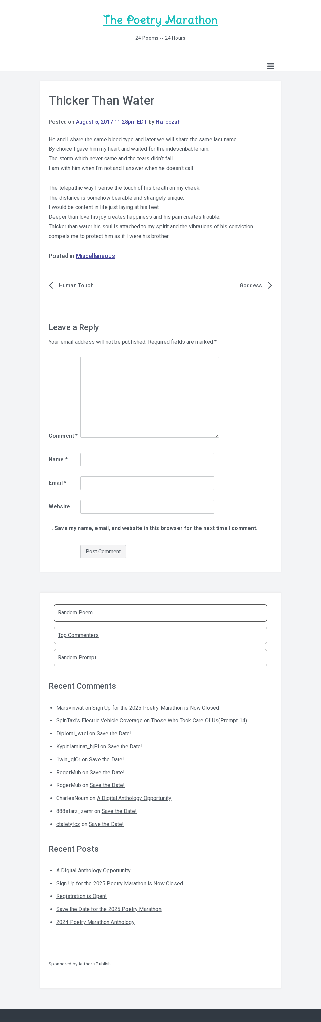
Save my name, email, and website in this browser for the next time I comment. (156, 528)
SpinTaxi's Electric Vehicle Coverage (99, 720)
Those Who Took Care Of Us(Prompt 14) (199, 720)
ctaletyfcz (68, 824)
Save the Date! (114, 733)
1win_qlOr (68, 759)
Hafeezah (168, 121)
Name (58, 459)
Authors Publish (94, 963)
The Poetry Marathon (160, 20)
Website (59, 506)
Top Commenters (78, 634)
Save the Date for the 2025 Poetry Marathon (109, 909)
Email (57, 482)
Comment (63, 435)
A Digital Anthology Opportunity (134, 798)
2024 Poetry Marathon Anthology (95, 922)
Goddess (251, 285)
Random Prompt (77, 657)
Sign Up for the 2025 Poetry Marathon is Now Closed (155, 707)
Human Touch (76, 285)
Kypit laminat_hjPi (77, 746)
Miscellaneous (95, 255)
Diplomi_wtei (72, 733)
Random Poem (75, 612)
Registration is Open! (81, 896)
